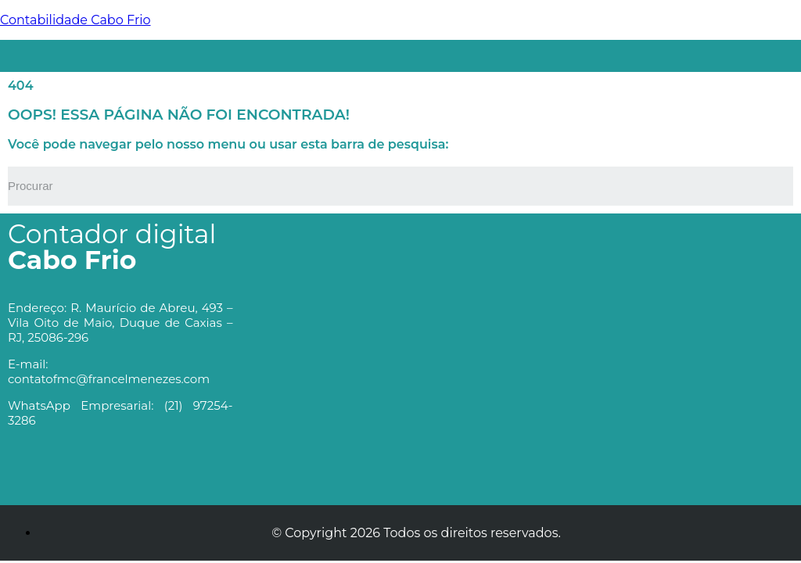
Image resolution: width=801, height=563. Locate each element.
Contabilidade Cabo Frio (75, 20)
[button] (432, 52)
